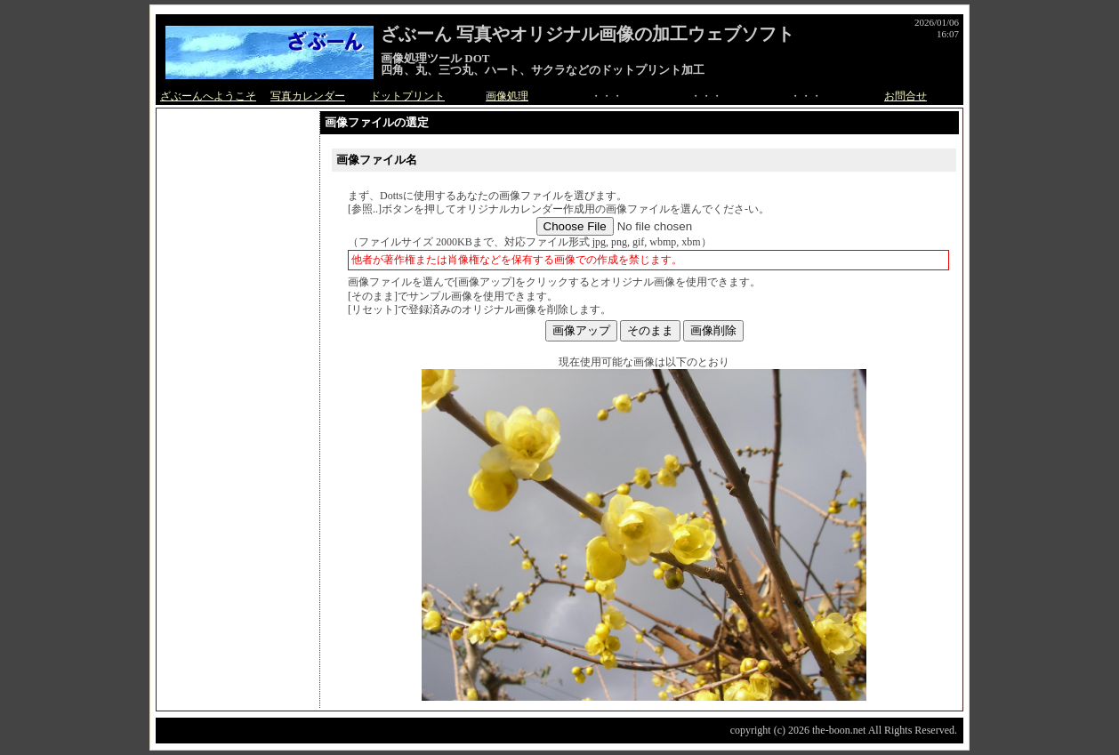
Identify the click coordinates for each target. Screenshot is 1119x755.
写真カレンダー (307, 96)
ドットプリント (407, 96)
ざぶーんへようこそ (208, 96)
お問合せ (905, 96)
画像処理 (507, 96)
